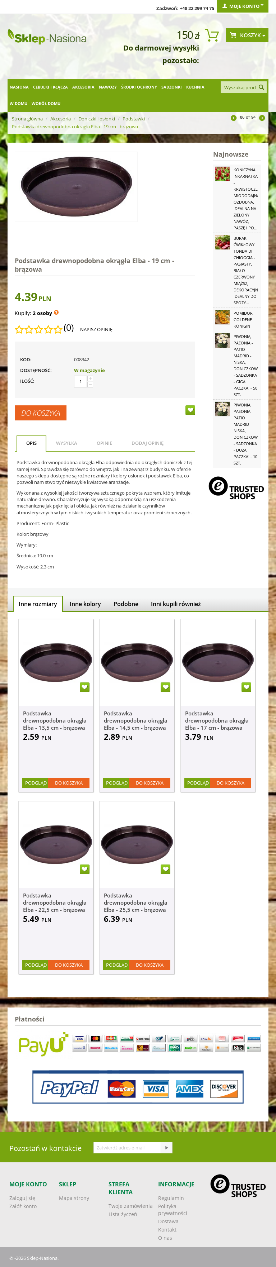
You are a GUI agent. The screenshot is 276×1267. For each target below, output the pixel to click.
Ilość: (27, 381)
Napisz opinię (96, 329)
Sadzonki (171, 87)
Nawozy (108, 87)
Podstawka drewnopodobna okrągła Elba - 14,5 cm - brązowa (135, 720)
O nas (165, 1237)
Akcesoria (83, 87)
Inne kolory (85, 604)
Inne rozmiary (38, 604)
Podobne (126, 604)
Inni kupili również (176, 604)
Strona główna (27, 118)
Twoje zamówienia (131, 1205)
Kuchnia (195, 87)
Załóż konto (23, 1206)
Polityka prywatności (172, 1209)
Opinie (104, 443)
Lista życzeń (123, 1214)
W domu (18, 103)
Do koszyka (40, 413)
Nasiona (19, 87)
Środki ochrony (139, 87)
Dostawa (168, 1221)
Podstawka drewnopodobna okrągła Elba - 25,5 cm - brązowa (135, 902)
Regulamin (171, 1198)
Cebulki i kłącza (50, 87)
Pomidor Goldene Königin (243, 319)
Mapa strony (74, 1198)
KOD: (26, 359)
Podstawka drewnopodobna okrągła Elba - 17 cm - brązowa (217, 720)
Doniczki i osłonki (96, 118)
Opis (31, 443)
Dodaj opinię (148, 443)
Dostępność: (36, 370)
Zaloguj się (22, 1198)
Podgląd (36, 783)
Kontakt (167, 1229)
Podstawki (134, 118)
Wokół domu (46, 103)
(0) (69, 327)
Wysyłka (66, 443)
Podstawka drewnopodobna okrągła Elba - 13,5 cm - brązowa (55, 720)
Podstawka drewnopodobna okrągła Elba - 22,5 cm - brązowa (55, 902)
